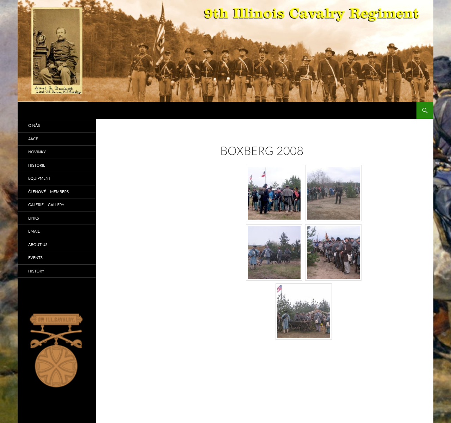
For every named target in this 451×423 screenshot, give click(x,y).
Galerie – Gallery (46, 204)
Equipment (39, 178)
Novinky (37, 151)
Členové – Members (48, 191)
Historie (36, 165)
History (36, 271)
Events (35, 257)
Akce (33, 138)
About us (38, 244)
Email (34, 231)
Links (33, 218)
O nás (34, 125)
